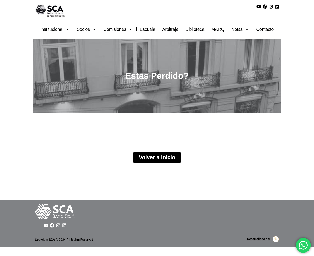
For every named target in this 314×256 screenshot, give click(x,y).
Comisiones (118, 29)
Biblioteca (194, 29)
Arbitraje (170, 29)
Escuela (147, 29)
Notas (240, 29)
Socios (86, 29)
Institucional (55, 29)
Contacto (265, 29)
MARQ (217, 29)
